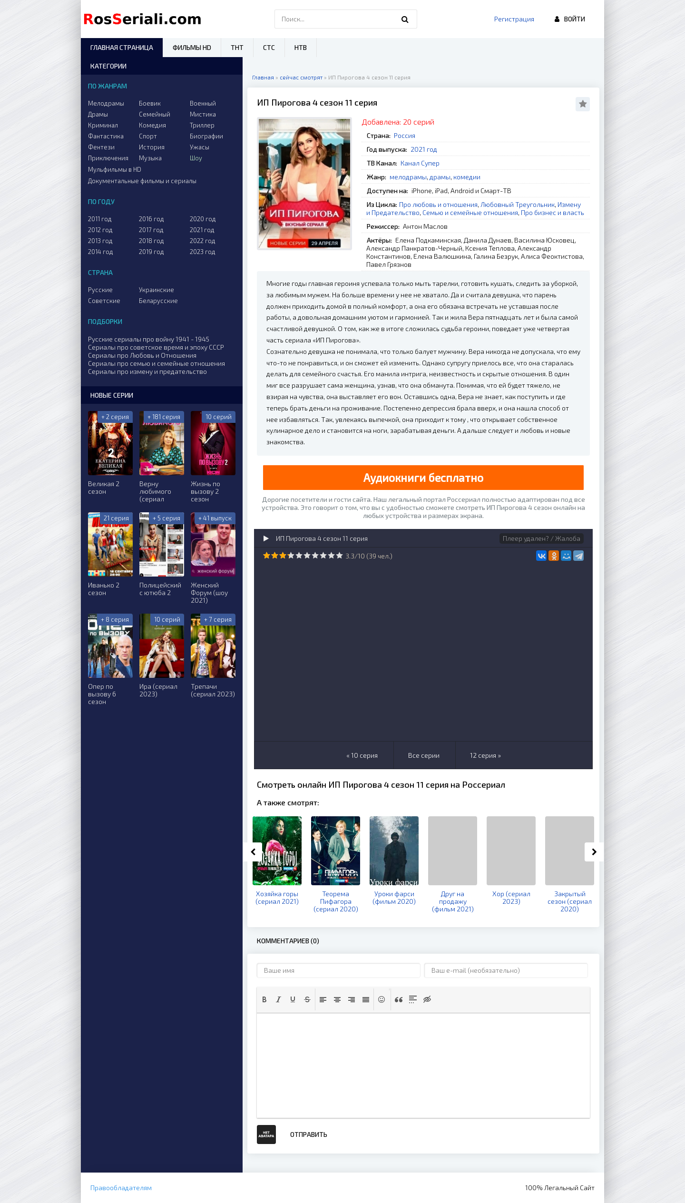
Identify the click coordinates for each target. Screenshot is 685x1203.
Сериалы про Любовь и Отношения (142, 355)
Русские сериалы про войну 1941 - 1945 (148, 339)
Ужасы (199, 147)
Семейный (154, 114)
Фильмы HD (192, 47)
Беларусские (158, 300)
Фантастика (106, 136)
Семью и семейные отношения (470, 212)
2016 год (151, 219)
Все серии (424, 755)
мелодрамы (408, 177)
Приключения (108, 158)
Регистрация (514, 19)
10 (339, 555)
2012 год (100, 230)
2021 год (424, 149)
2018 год (151, 241)
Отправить (308, 1134)
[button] (264, 999)
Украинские (156, 289)
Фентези (101, 147)
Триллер (202, 125)
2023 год (202, 251)
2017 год (151, 230)
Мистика (203, 114)
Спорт (148, 136)
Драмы (98, 114)
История (152, 147)
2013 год (100, 241)
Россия (404, 135)
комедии (466, 177)
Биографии (206, 136)
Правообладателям (121, 1187)
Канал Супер (420, 163)
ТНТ (237, 47)
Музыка (150, 158)
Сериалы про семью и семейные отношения (156, 363)
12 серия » (485, 755)
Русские (100, 289)
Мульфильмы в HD (114, 169)
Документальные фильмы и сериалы (142, 181)
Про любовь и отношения (438, 204)
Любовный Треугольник (517, 204)
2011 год (100, 219)
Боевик (150, 103)
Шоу (196, 158)
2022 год (202, 241)
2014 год (100, 251)
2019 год (151, 251)
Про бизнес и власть (552, 212)
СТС (269, 47)
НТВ (300, 47)
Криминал (103, 125)
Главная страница (121, 47)
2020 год (203, 219)
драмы (440, 177)
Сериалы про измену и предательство (147, 371)
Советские (104, 300)
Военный (203, 103)
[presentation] (264, 999)
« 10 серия (362, 755)
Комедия (152, 125)
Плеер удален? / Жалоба (541, 538)
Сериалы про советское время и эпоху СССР (156, 347)
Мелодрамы (106, 103)
